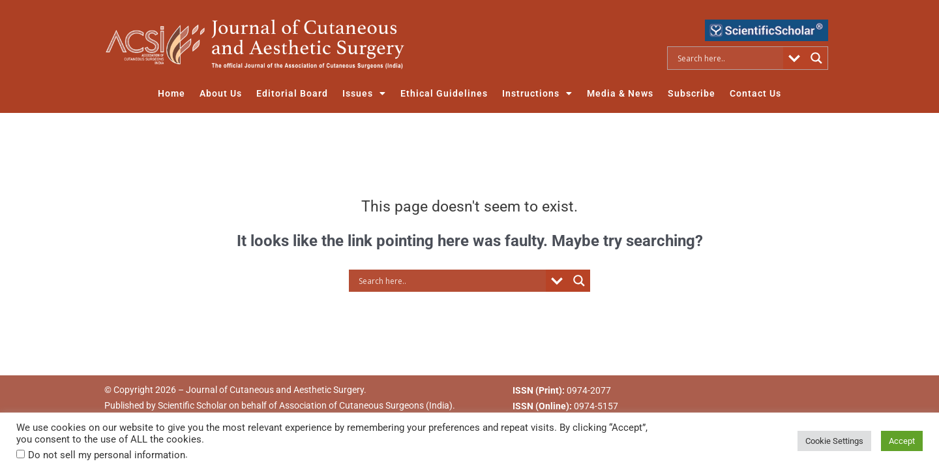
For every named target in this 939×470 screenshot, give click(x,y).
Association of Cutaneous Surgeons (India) (366, 405)
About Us (221, 93)
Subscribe (691, 93)
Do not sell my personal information (106, 455)
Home (171, 93)
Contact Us (755, 93)
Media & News (620, 93)
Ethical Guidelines (444, 93)
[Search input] (729, 58)
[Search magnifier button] (816, 58)
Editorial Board (292, 93)
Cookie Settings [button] (834, 441)
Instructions (537, 93)
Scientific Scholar (192, 405)
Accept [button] (902, 441)
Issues (364, 93)
